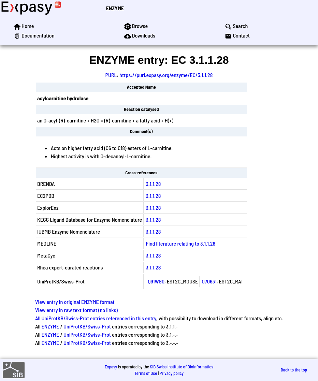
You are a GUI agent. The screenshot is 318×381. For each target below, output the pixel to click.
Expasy (111, 366)
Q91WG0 (156, 281)
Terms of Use (145, 373)
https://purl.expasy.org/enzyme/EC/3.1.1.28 (166, 75)
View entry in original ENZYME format (75, 301)
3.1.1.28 (153, 183)
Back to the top (294, 369)
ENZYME (115, 8)
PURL (111, 75)
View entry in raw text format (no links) (76, 310)
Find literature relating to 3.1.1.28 (180, 243)
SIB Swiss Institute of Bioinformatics (181, 366)
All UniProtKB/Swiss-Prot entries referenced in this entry (95, 318)
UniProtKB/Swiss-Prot (87, 326)
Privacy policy (172, 373)
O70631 (209, 281)
